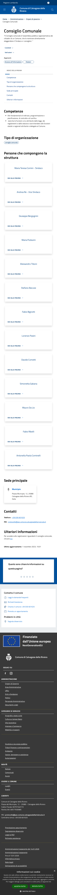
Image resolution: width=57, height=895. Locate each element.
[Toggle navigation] (4, 9)
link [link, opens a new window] (50, 882)
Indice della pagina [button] (14, 70)
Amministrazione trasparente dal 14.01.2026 (22, 849)
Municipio (16, 489)
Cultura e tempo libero (13, 719)
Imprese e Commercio (13, 726)
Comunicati (9, 772)
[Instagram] (11, 673)
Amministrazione (16, 19)
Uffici (7, 690)
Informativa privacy (12, 858)
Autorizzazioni (10, 758)
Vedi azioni (10, 52)
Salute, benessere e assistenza (16, 754)
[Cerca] (52, 9)
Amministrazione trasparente (16, 852)
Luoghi (7, 786)
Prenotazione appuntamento (16, 827)
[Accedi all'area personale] (48, 2)
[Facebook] (5, 673)
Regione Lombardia (10, 2)
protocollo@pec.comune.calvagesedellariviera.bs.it (27, 522)
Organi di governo (33, 19)
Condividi (9, 48)
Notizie (7, 769)
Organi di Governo (12, 683)
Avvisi (7, 776)
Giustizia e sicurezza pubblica (16, 744)
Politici (7, 697)
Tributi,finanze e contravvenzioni (17, 747)
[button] (28, 891)
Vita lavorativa (10, 722)
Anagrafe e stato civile (13, 715)
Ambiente (8, 751)
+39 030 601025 (18, 517)
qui (11, 538)
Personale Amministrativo (15, 701)
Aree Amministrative (13, 687)
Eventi (7, 789)
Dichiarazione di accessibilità (16, 865)
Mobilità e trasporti (12, 729)
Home (5, 19)
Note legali (9, 862)
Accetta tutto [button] (19, 886)
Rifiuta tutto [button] (37, 886)
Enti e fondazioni (11, 694)
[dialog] (28, 882)
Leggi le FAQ (9, 834)
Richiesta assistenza (12, 838)
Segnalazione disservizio (14, 831)
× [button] (54, 871)
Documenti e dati (11, 704)
